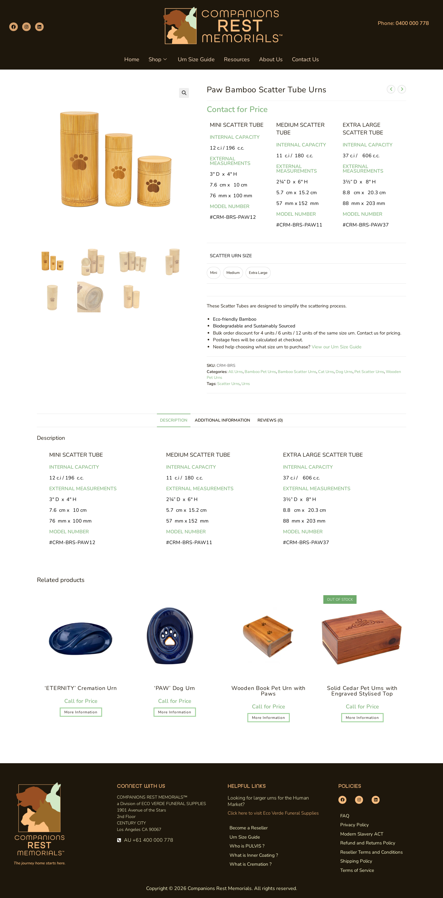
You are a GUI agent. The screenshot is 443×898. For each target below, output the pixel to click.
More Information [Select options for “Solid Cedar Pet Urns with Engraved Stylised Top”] (362, 717)
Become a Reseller (248, 828)
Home (131, 59)
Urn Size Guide (196, 59)
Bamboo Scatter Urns (297, 372)
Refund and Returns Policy (367, 843)
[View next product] (401, 89)
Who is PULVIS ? (247, 846)
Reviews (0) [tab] (270, 420)
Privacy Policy (354, 825)
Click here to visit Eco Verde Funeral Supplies (273, 813)
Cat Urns (326, 372)
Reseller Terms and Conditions (371, 852)
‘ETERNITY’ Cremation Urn (81, 688)
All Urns (235, 372)
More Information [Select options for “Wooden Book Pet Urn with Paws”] (268, 717)
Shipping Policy (356, 861)
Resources (237, 59)
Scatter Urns (228, 384)
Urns (245, 384)
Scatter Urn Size (231, 256)
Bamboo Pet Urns (260, 372)
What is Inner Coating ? (253, 855)
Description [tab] (173, 420)
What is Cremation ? (250, 864)
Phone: (403, 23)
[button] (184, 93)
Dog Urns (344, 372)
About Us (271, 59)
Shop (158, 59)
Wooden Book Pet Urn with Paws (268, 690)
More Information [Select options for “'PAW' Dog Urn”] (174, 712)
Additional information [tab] (222, 420)
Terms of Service (357, 870)
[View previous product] (391, 89)
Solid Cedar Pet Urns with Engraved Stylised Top (362, 690)
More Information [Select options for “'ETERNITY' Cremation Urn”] (81, 712)
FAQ (344, 816)
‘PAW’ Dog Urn (174, 688)
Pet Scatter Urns (369, 372)
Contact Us (305, 59)
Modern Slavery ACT (361, 834)
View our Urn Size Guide (336, 347)
